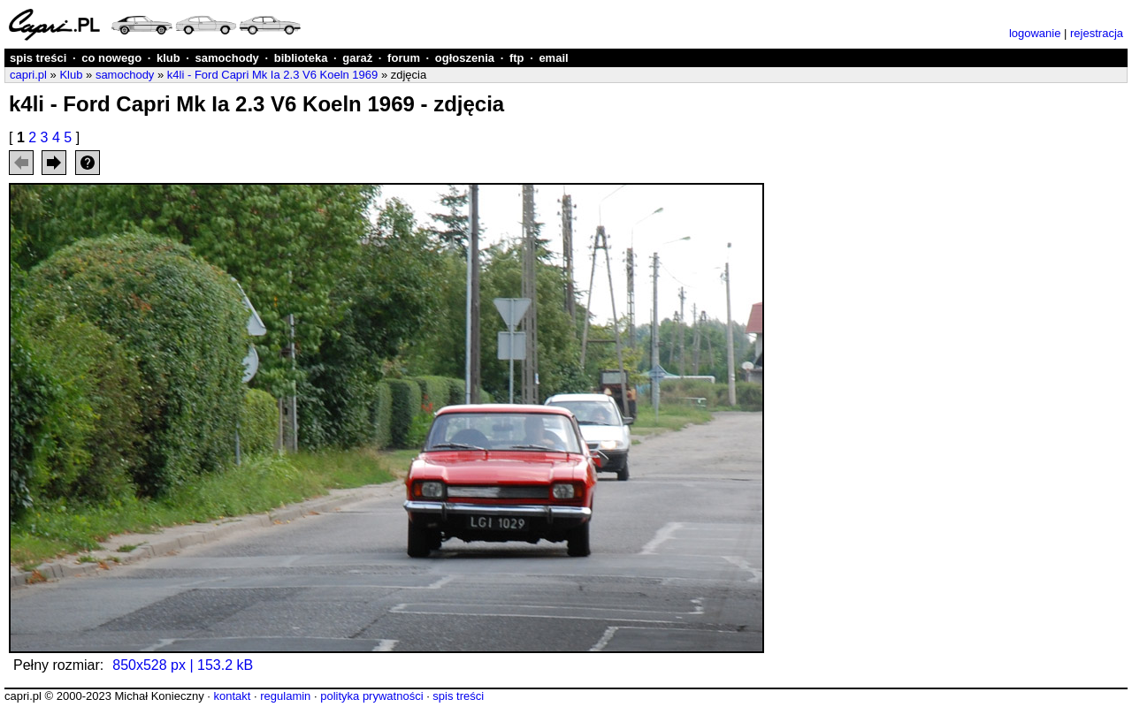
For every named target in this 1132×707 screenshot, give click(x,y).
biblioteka (301, 58)
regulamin (285, 696)
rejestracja (1096, 33)
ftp (516, 58)
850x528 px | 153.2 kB (182, 665)
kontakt (231, 696)
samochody (227, 58)
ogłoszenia (464, 58)
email (553, 58)
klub (168, 58)
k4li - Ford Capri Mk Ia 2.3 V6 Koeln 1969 (272, 74)
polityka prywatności (371, 696)
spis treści (38, 58)
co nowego (111, 58)
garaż (357, 58)
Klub (70, 74)
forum (403, 58)
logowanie (1035, 33)
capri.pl (28, 74)
